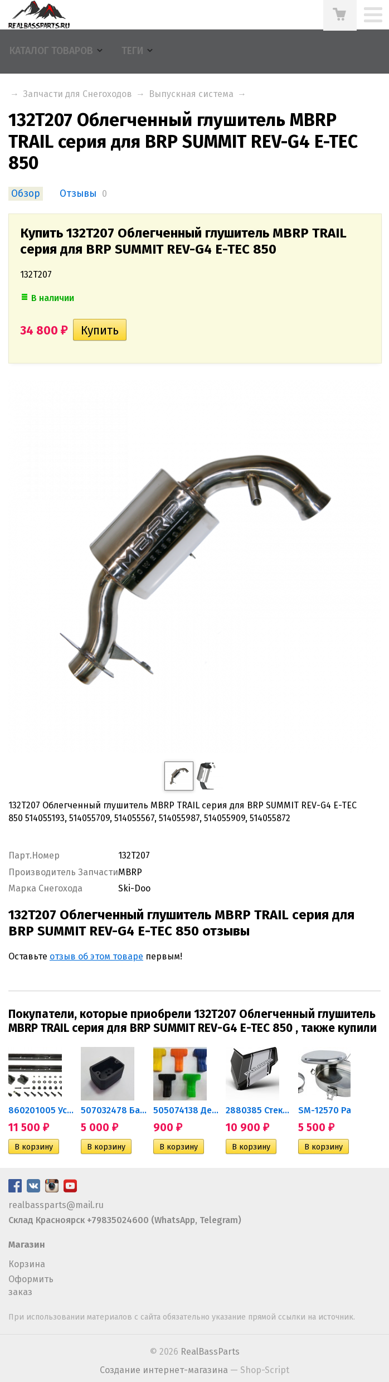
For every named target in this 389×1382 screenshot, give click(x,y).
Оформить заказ (31, 1285)
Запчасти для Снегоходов (77, 94)
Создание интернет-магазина (164, 1370)
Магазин (26, 1244)
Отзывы (78, 194)
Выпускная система (191, 94)
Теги (132, 51)
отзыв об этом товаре (96, 956)
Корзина (26, 1264)
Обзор (25, 194)
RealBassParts (210, 1351)
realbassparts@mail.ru (56, 1205)
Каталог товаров (51, 51)
